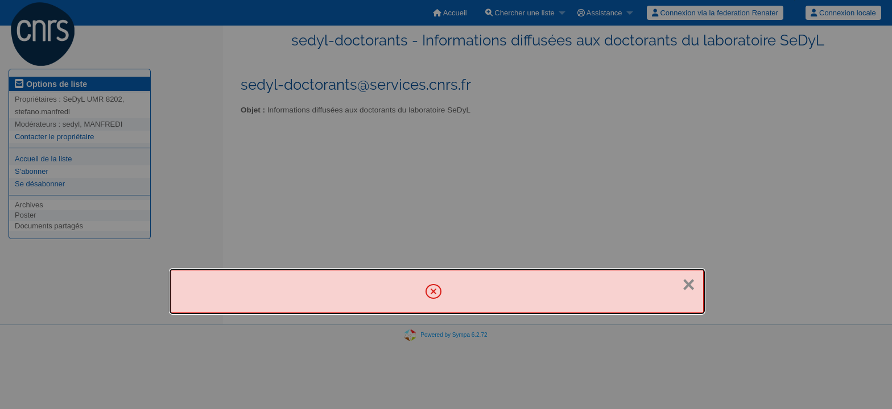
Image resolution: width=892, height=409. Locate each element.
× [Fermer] (688, 284)
